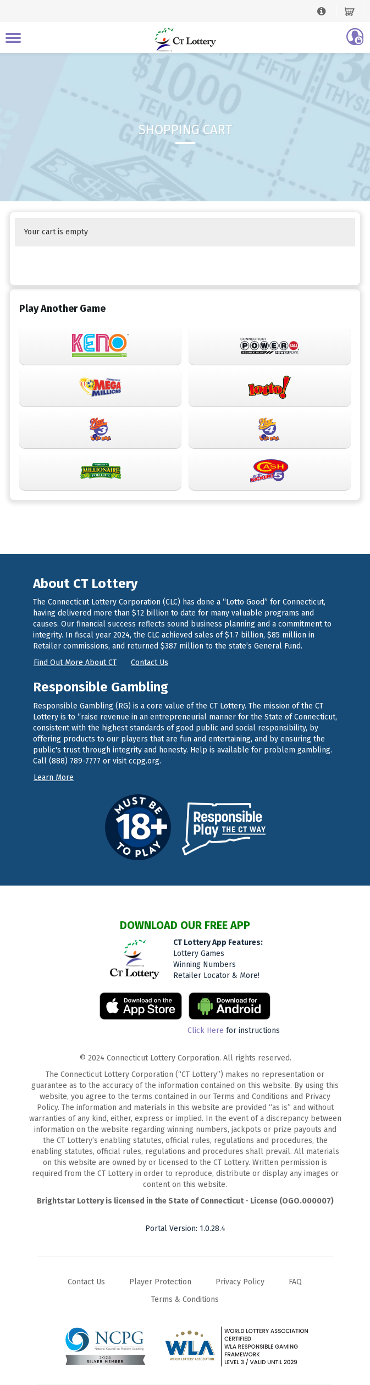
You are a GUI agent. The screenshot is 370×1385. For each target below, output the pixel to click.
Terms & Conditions (185, 1299)
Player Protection (160, 1282)
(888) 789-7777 (75, 761)
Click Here (205, 1030)
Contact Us (86, 1282)
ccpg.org (144, 761)
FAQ (295, 1282)
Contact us (149, 662)
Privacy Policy (240, 1282)
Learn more (54, 777)
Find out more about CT (75, 662)
